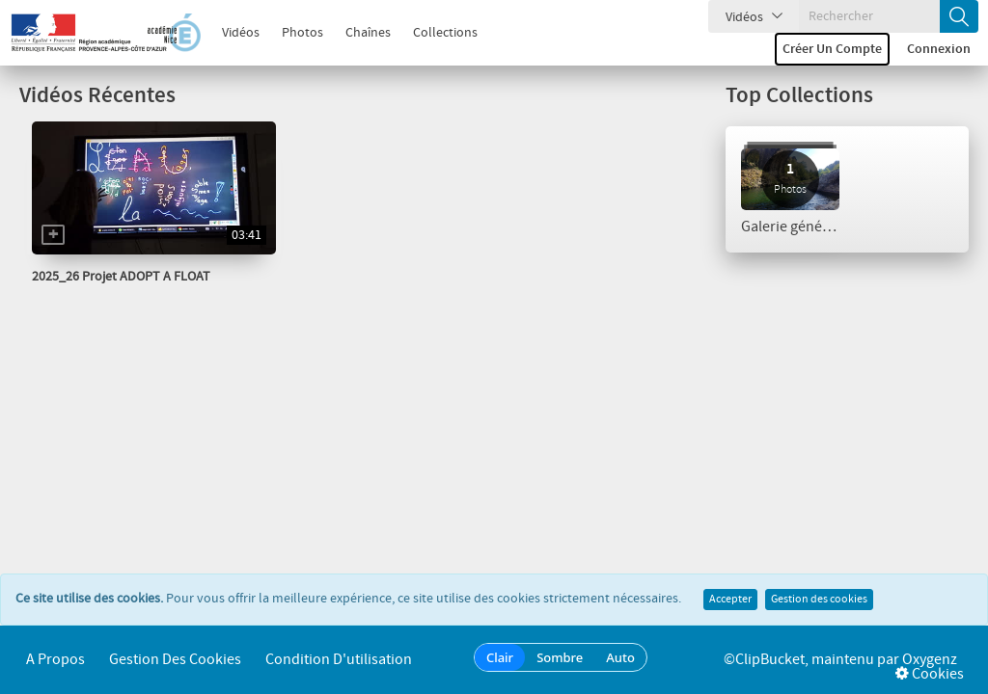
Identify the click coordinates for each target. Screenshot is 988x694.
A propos (55, 660)
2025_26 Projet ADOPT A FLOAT (121, 276)
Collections (445, 32)
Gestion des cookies (819, 599)
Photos (302, 32)
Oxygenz (929, 660)
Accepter (730, 599)
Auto (620, 657)
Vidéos (241, 32)
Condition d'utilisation (338, 660)
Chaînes (368, 32)
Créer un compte (832, 49)
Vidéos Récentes (97, 96)
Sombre (559, 657)
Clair (499, 657)
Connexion (939, 49)
